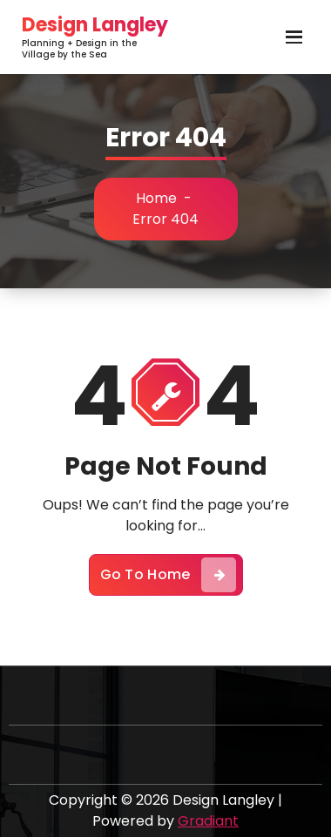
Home (156, 198)
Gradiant (208, 821)
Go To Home (168, 574)
